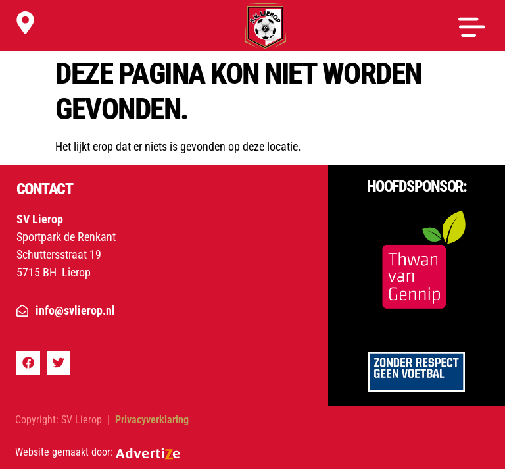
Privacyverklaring (150, 419)
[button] (471, 28)
